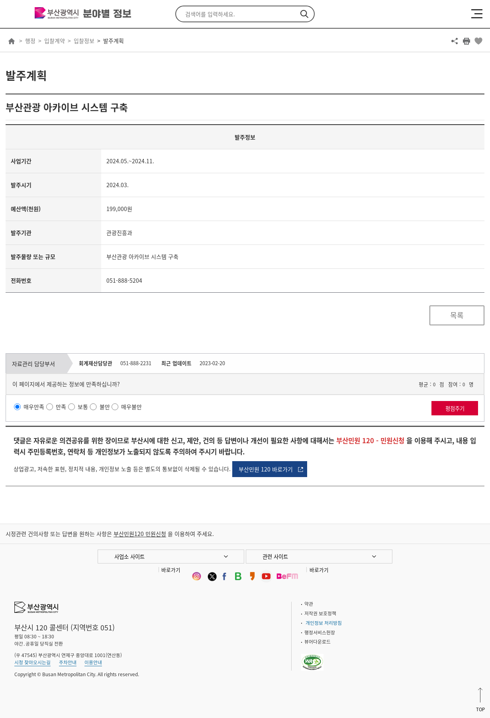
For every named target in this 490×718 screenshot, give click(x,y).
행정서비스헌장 (319, 632)
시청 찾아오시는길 (32, 662)
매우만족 (34, 407)
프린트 (466, 41)
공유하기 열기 (455, 41)
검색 (304, 14)
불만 (105, 407)
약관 (308, 603)
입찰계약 (54, 41)
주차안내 (67, 662)
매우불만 (131, 407)
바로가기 (170, 569)
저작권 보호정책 (320, 613)
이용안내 (93, 662)
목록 (457, 315)
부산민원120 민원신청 (140, 534)
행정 (30, 41)
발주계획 (113, 41)
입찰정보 (84, 41)
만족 (61, 407)
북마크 (478, 41)
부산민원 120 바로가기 (266, 469)
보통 (83, 407)
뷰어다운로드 (317, 641)
